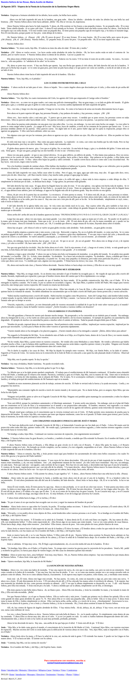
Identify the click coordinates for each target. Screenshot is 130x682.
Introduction (21, 674)
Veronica (60, 674)
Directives (40, 674)
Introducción (12, 670)
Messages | (31, 674)
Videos (76, 674)
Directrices (32, 670)
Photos (69, 674)
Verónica (56, 670)
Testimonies (51, 674)
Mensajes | (23, 670)
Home (3, 670)
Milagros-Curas (44, 670)
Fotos (63, 670)
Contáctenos (72, 670)
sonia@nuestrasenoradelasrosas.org (65, 663)
